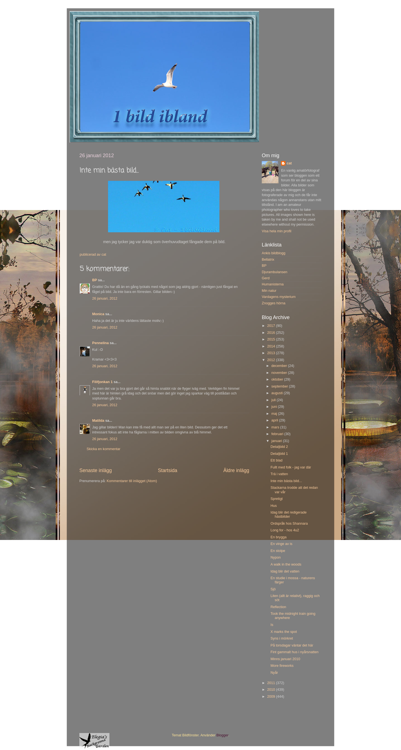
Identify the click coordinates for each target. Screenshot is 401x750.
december (280, 366)
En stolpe (277, 551)
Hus (273, 506)
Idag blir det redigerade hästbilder (288, 514)
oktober (278, 379)
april (275, 420)
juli (274, 400)
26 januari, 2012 (104, 298)
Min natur (269, 291)
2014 (271, 346)
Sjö (272, 589)
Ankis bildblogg (273, 253)
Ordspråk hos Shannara (289, 524)
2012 (271, 360)
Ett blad (276, 460)
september (280, 386)
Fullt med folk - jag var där (290, 467)
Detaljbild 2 (279, 447)
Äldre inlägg (236, 470)
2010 (271, 690)
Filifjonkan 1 (102, 382)
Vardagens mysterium (279, 297)
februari (278, 434)
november (280, 373)
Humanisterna (272, 284)
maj (275, 414)
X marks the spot (283, 632)
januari (277, 441)
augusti (278, 393)
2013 (271, 353)
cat (289, 163)
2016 (271, 333)
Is (271, 625)
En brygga (278, 537)
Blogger (222, 735)
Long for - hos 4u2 (284, 530)
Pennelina (100, 343)
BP (94, 280)
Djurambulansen (274, 272)
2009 (271, 697)
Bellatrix (268, 259)
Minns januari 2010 (285, 659)
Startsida (167, 470)
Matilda (98, 421)
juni (275, 407)
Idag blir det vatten (284, 571)
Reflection (278, 607)
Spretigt (276, 499)
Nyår (274, 673)
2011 (271, 683)
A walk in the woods (285, 564)
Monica (98, 314)
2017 (271, 326)
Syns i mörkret (281, 638)
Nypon (275, 557)
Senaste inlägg (95, 470)
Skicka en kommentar (103, 449)
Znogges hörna (273, 303)
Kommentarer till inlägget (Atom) (132, 481)
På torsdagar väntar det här (291, 645)
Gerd (266, 278)
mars (276, 427)
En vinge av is (281, 544)
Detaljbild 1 (279, 454)
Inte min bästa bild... (286, 481)
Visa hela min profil (276, 231)
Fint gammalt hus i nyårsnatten (294, 652)
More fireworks (282, 666)
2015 (271, 339)
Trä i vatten (279, 474)
